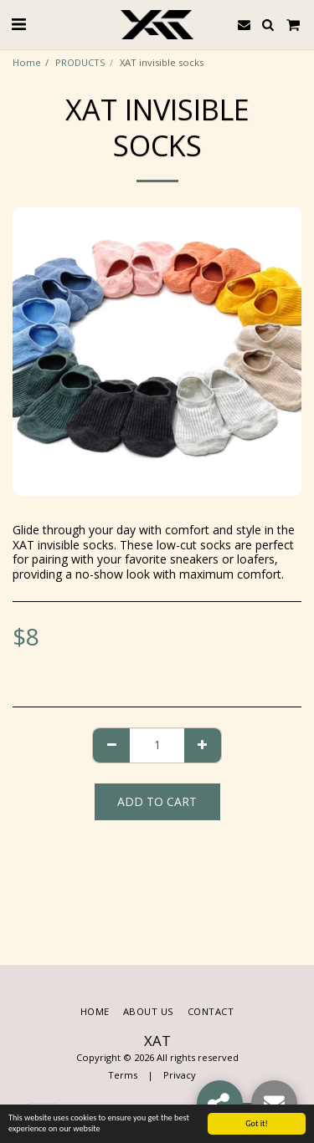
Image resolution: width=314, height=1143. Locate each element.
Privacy (179, 1075)
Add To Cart (157, 801)
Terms (122, 1075)
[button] (18, 24)
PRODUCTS (80, 62)
